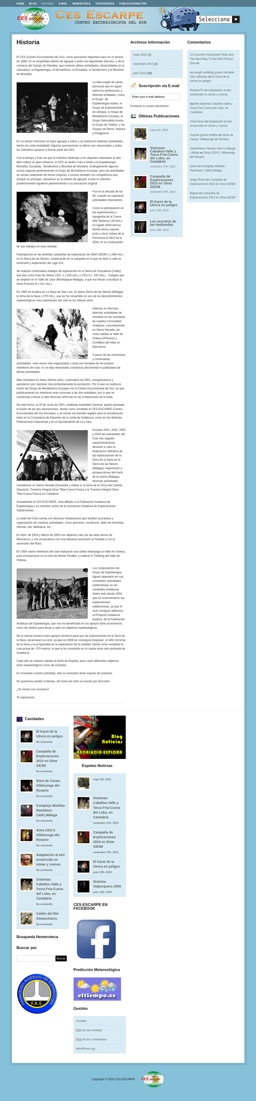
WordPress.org (85, 1048)
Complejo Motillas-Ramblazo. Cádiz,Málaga (51, 810)
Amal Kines (197, 121)
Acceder (81, 1021)
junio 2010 (139, 73)
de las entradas (89, 1030)
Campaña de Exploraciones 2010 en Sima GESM (161, 181)
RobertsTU (197, 90)
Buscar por (27, 947)
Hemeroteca (81, 3)
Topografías (104, 3)
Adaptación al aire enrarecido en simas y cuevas (50, 859)
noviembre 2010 (143, 64)
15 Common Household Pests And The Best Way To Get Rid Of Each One (211, 59)
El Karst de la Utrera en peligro (163, 203)
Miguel (194, 193)
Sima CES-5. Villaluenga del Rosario (48, 835)
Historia (47, 3)
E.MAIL (63, 3)
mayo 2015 (140, 54)
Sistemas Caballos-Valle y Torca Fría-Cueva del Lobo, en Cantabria (164, 155)
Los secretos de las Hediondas (163, 223)
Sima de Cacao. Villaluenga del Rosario (48, 785)
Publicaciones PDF (133, 3)
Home (20, 3)
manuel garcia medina (204, 135)
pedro (193, 166)
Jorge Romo (197, 179)
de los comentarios (91, 1039)
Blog (33, 3)
